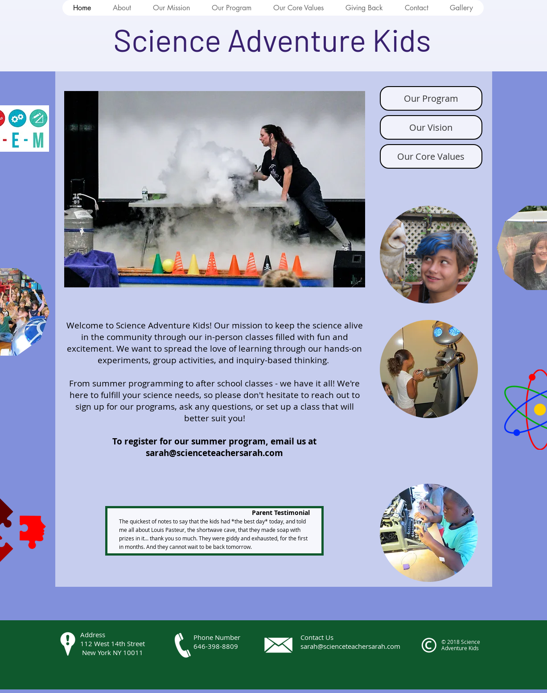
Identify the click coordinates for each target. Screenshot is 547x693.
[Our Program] (431, 98)
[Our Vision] (431, 127)
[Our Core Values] (431, 156)
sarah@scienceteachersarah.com (214, 453)
